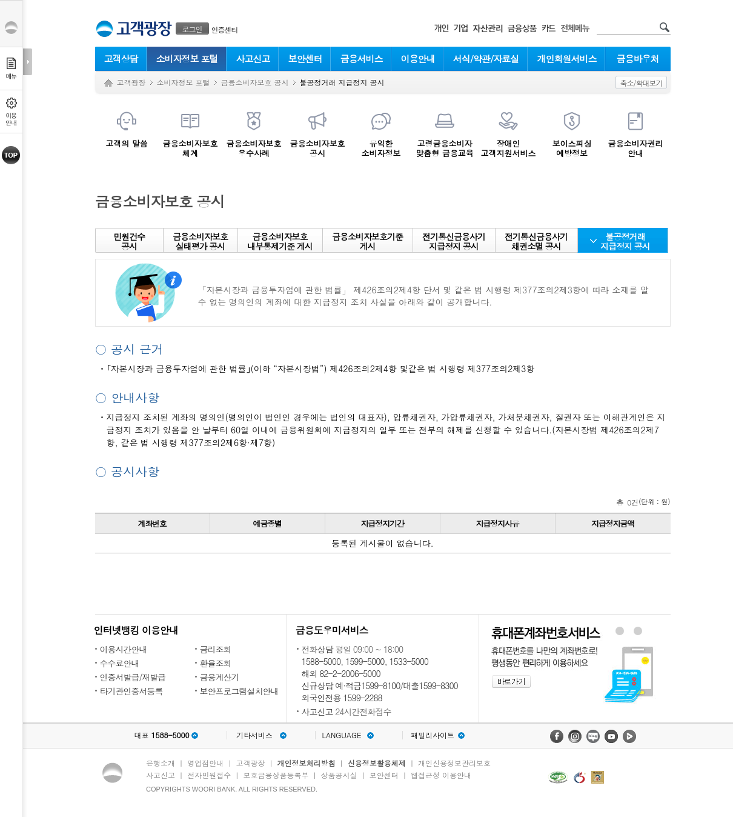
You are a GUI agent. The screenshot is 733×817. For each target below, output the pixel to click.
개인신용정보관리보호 (454, 763)
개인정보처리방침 (306, 763)
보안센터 (305, 58)
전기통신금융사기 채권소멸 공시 (536, 241)
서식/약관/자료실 (486, 58)
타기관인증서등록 (131, 691)
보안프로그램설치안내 (239, 691)
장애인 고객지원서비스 (508, 148)
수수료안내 (119, 663)
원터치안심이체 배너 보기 (638, 631)
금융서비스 (361, 58)
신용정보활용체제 (377, 763)
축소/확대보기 (641, 83)
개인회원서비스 (567, 58)
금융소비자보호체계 (190, 148)
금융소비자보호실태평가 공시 (200, 241)
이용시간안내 (123, 649)
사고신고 (253, 58)
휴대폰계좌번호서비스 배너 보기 (619, 631)
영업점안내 (205, 763)
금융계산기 (219, 677)
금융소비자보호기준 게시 (367, 241)
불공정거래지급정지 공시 (625, 241)
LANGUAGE (341, 735)
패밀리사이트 (432, 735)
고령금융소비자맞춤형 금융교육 (444, 148)
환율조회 (215, 663)
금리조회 (215, 649)
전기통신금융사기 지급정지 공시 (453, 241)
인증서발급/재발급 (133, 677)
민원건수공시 (129, 241)
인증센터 (224, 29)
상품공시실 (339, 775)
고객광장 (131, 82)
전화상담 (317, 649)
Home (108, 83)
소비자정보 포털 (186, 58)
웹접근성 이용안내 (441, 775)
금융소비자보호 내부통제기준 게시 (280, 241)
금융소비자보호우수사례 (254, 148)
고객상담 (121, 58)
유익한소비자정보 (381, 148)
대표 (161, 735)
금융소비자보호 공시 (255, 82)
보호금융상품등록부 (275, 775)
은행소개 (160, 763)
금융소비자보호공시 (317, 148)
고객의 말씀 (126, 143)
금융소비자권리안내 (635, 148)
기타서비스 (254, 735)
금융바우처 (638, 58)
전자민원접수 (209, 775)
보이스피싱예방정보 (572, 148)
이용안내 (418, 58)
